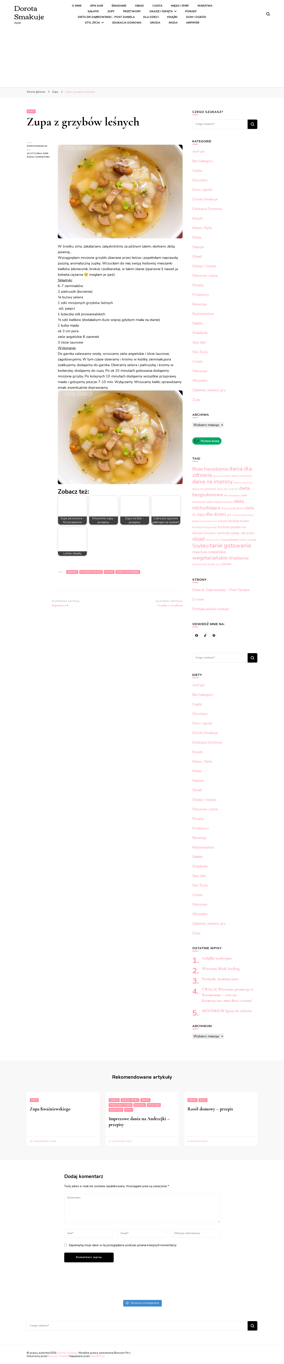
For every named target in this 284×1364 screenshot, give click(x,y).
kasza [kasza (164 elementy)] (214, 521)
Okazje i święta (161, 11)
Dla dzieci (151, 17)
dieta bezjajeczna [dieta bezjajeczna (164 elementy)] (232, 495)
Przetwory (132, 11)
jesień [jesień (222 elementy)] (196, 521)
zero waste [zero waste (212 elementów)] (208, 564)
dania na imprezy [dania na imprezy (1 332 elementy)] (212, 481)
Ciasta (157, 6)
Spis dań (96, 6)
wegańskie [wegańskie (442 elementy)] (217, 551)
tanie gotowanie (128, 572)
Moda (173, 23)
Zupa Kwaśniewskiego (50, 1109)
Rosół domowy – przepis (210, 1109)
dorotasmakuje (37, 146)
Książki (172, 17)
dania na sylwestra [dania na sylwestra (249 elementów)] (204, 489)
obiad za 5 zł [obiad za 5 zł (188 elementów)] (213, 539)
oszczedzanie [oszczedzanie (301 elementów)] (229, 539)
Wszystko (199, 380)
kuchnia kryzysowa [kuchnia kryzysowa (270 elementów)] (204, 527)
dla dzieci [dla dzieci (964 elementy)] (216, 514)
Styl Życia (92, 23)
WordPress (97, 1356)
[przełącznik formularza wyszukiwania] (268, 14)
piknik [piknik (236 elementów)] (242, 540)
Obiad (139, 6)
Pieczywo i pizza (205, 275)
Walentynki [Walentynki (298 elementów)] (199, 552)
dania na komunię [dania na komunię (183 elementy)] (243, 482)
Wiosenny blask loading (221, 968)
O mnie (77, 6)
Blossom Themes (57, 1356)
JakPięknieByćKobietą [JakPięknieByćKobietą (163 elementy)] (243, 515)
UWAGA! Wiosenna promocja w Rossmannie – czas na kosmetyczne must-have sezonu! (227, 995)
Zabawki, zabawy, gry (209, 390)
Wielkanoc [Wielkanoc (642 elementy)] (239, 558)
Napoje (198, 247)
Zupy (110, 11)
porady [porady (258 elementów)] (251, 540)
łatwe (109, 572)
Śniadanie (119, 6)
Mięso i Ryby (180, 6)
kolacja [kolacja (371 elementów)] (233, 520)
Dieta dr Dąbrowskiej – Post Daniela (106, 17)
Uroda (155, 23)
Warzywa (204, 6)
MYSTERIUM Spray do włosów (227, 1011)
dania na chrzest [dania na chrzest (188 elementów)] (221, 476)
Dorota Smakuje (29, 12)
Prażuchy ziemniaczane (220, 979)
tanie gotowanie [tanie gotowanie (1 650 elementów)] (230, 545)
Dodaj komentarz (39, 157)
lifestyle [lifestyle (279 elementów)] (197, 533)
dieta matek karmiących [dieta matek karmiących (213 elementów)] (220, 502)
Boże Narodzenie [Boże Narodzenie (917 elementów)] (210, 469)
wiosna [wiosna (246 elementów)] (196, 564)
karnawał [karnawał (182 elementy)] (205, 521)
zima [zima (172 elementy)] (218, 564)
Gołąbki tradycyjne (217, 958)
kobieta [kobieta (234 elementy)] (222, 521)
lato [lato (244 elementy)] (244, 527)
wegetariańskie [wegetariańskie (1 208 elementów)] (210, 557)
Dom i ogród (196, 17)
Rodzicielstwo (203, 313)
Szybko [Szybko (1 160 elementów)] (200, 545)
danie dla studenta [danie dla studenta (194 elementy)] (227, 489)
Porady (191, 11)
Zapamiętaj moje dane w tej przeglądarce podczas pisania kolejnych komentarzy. (123, 1245)
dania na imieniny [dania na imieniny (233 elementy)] (241, 476)
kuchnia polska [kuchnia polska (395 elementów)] (229, 527)
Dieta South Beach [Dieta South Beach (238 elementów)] (232, 508)
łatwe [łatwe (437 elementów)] (226, 564)
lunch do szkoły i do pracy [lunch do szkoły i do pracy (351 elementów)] (235, 533)
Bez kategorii (202, 161)
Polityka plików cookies (210, 609)
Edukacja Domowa (126, 23)
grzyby (72, 572)
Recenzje (199, 304)
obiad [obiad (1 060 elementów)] (198, 539)
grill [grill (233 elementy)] (229, 515)
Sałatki (93, 11)
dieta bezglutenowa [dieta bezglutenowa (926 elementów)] (221, 491)
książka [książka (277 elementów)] (244, 521)
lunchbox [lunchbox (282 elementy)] (210, 533)
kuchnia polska (91, 572)
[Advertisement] (142, 55)
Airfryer (192, 23)
